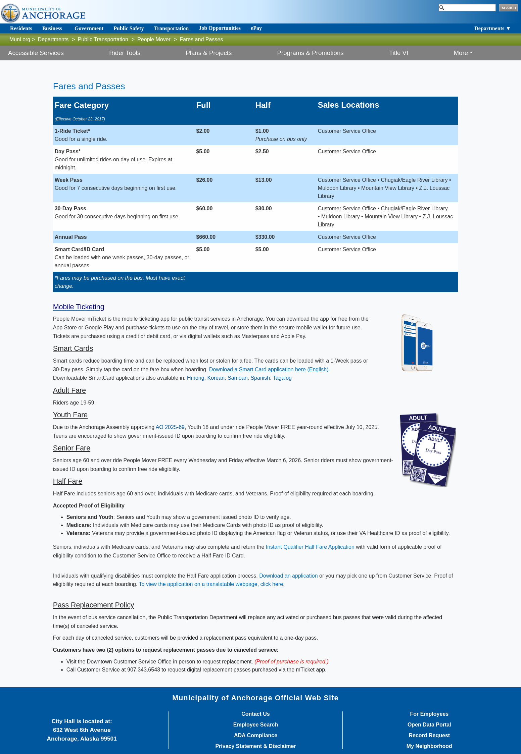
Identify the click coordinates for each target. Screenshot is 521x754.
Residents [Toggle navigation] (21, 28)
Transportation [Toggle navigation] (171, 28)
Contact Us (255, 714)
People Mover (154, 39)
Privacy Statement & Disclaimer (255, 746)
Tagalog (282, 378)
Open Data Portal (429, 725)
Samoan (238, 378)
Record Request (429, 735)
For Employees (429, 714)
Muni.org (19, 39)
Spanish (260, 378)
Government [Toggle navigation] (89, 28)
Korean (216, 378)
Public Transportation (103, 39)
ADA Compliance (255, 735)
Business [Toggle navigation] (52, 28)
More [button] (461, 52)
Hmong (195, 378)
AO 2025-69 (170, 427)
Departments (53, 39)
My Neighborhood (429, 746)
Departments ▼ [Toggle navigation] (492, 28)
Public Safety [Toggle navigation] (128, 28)
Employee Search (255, 725)
